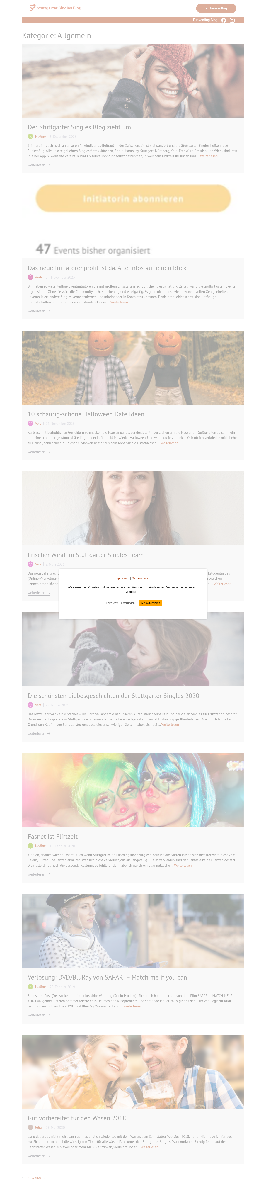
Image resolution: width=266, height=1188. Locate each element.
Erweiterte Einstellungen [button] (120, 602)
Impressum (122, 578)
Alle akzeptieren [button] (150, 602)
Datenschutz (140, 578)
